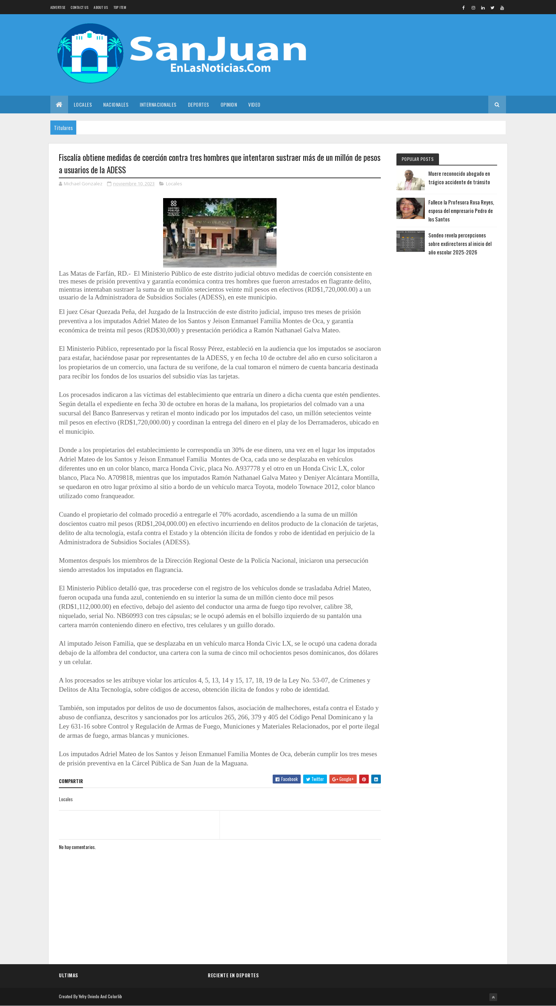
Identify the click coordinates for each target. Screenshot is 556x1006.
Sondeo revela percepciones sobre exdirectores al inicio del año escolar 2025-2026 (459, 243)
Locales (83, 104)
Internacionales (158, 104)
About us (101, 7)
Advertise (58, 7)
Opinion (229, 104)
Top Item (119, 7)
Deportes (198, 104)
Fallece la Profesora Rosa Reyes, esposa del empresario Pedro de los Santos (461, 210)
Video (254, 104)
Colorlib (115, 996)
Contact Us (79, 7)
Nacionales (115, 104)
